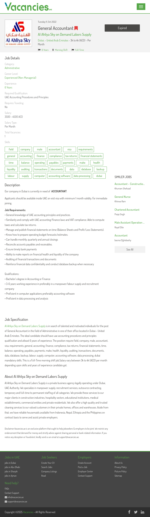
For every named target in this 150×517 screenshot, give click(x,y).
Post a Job (82, 467)
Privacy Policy (121, 467)
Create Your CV (48, 462)
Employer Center (85, 471)
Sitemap (118, 475)
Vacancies (28, 512)
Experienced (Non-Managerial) (20, 77)
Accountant (121, 235)
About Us (119, 462)
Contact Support (85, 475)
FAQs (7, 488)
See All (129, 249)
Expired (122, 28)
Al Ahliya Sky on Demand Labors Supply (64, 34)
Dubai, (41, 40)
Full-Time (79, 49)
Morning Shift (61, 49)
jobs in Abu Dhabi (12, 467)
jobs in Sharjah (11, 471)
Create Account (84, 462)
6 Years (45, 49)
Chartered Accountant (127, 209)
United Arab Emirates (57, 40)
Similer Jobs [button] (123, 177)
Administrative (12, 68)
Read (43, 475)
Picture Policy (121, 471)
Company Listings (49, 471)
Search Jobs (46, 467)
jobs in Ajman (11, 475)
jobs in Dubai (10, 462)
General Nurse (123, 197)
